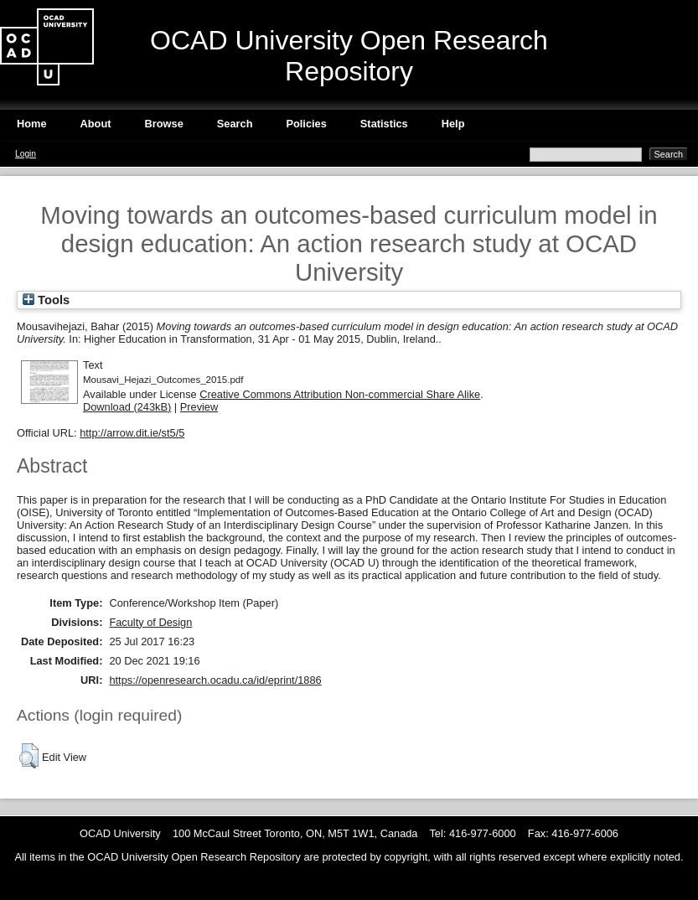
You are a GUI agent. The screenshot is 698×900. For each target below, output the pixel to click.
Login (25, 153)
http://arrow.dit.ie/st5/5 (132, 433)
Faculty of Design (150, 622)
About (95, 123)
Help (453, 123)
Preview (199, 407)
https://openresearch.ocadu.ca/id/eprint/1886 (215, 680)
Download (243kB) (127, 407)
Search (235, 123)
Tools (46, 300)
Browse (164, 123)
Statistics (384, 123)
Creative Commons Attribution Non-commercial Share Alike (339, 394)
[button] (29, 755)
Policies (306, 123)
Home (32, 123)
